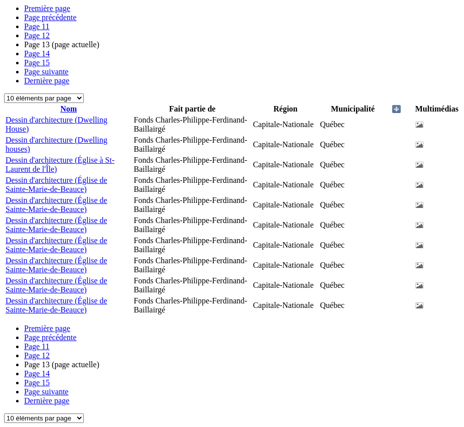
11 (37, 26)
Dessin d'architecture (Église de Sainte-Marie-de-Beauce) (56, 184)
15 (37, 62)
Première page (47, 8)
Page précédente (50, 17)
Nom (68, 108)
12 (37, 35)
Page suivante (46, 71)
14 (37, 53)
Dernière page (46, 80)
